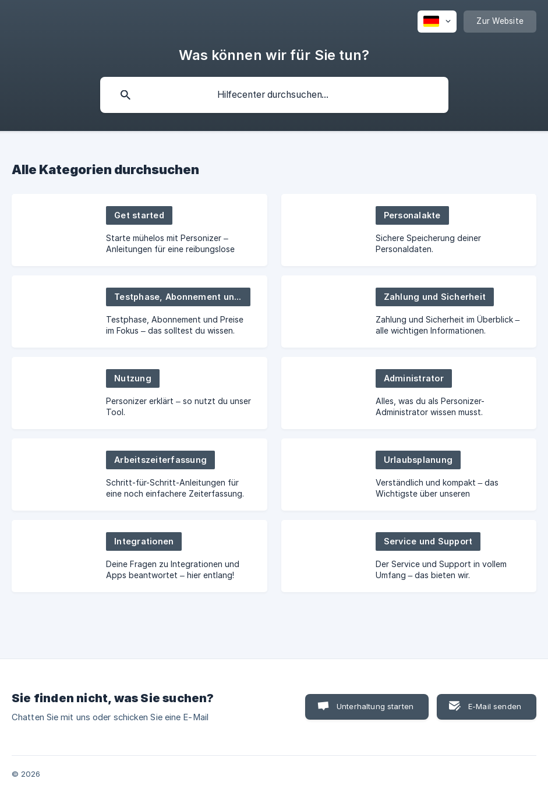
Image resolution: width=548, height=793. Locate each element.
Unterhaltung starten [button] (375, 706)
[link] (139, 230)
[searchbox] (274, 95)
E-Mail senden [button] (494, 706)
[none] (437, 21)
